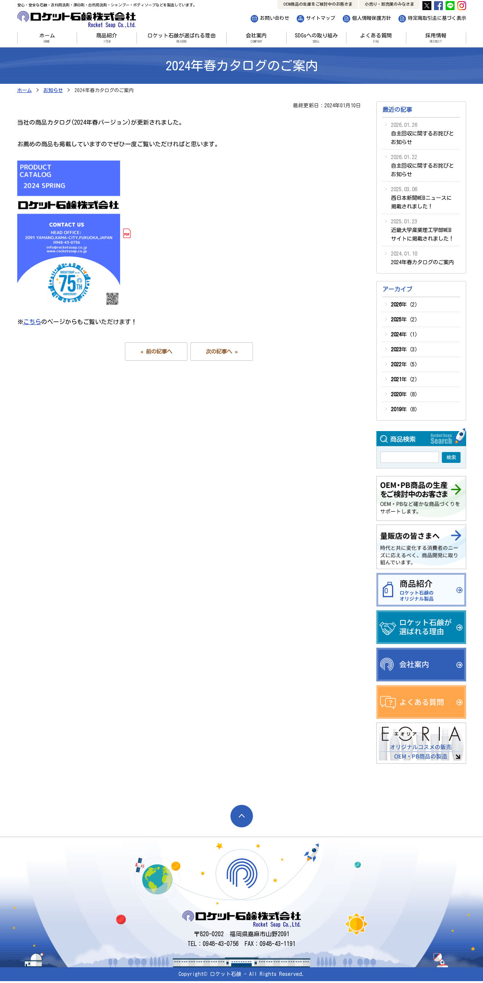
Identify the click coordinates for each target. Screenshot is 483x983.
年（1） (405, 334)
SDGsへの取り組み (316, 38)
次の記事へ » (222, 351)
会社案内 (256, 38)
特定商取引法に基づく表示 (437, 18)
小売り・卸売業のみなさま (389, 4)
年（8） (405, 394)
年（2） (405, 304)
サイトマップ (320, 18)
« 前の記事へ (156, 351)
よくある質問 (376, 38)
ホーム (47, 38)
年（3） (405, 349)
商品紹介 (107, 38)
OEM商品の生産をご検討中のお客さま (317, 4)
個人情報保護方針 (371, 18)
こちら (32, 322)
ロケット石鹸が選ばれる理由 (181, 38)
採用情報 (436, 38)
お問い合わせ (274, 18)
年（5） (405, 364)
